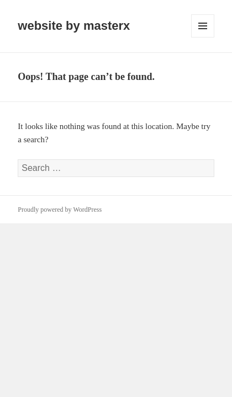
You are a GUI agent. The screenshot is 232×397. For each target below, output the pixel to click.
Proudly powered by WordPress (60, 209)
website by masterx (74, 26)
